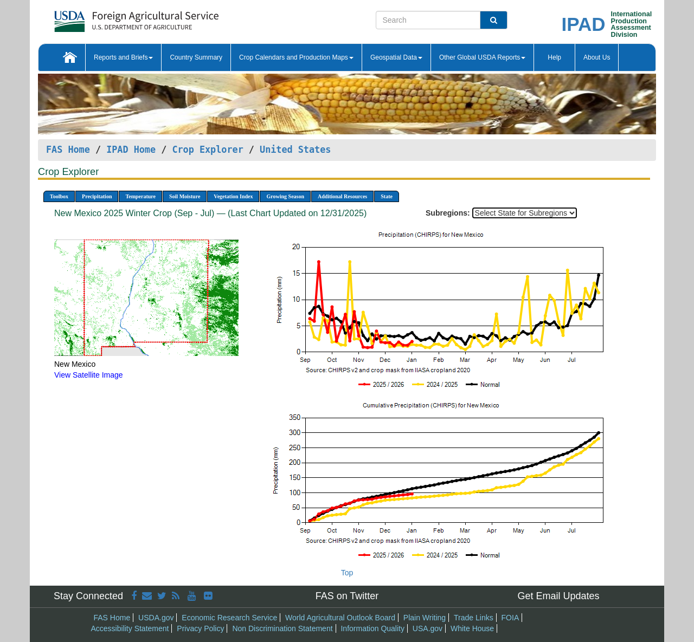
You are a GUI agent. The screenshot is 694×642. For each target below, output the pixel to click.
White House (472, 628)
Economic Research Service (229, 617)
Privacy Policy (200, 628)
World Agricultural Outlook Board (340, 617)
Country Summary (196, 57)
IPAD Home (131, 149)
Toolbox (59, 196)
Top (347, 572)
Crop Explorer (207, 149)
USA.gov (427, 628)
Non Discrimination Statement (282, 628)
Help (554, 57)
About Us (596, 57)
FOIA (510, 617)
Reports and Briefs (123, 57)
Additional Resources (342, 196)
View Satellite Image (88, 375)
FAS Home (68, 149)
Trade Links (473, 617)
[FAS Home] (109, 17)
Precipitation (97, 196)
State (387, 196)
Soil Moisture (184, 196)
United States (295, 149)
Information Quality (372, 628)
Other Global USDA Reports (482, 57)
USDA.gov (156, 617)
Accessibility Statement (130, 628)
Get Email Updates (558, 596)
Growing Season (285, 196)
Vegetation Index (233, 196)
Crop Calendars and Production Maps (296, 57)
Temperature (140, 196)
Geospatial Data (396, 57)
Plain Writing (424, 617)
